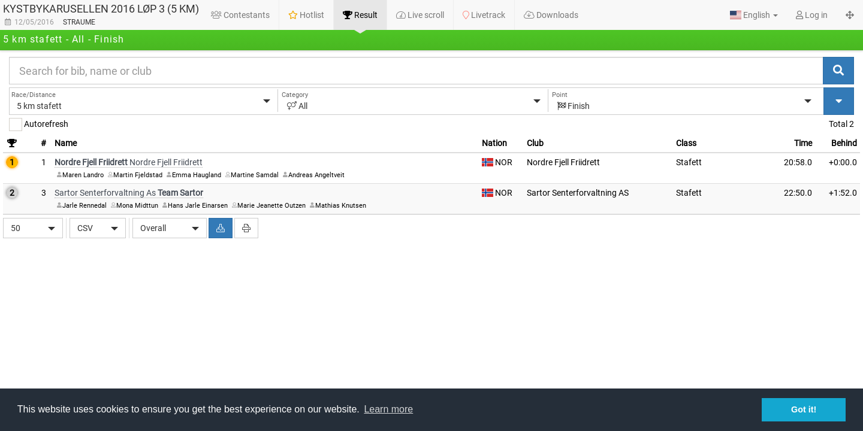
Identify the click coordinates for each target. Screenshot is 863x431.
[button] (754, 15)
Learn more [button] (388, 409)
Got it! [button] (803, 409)
